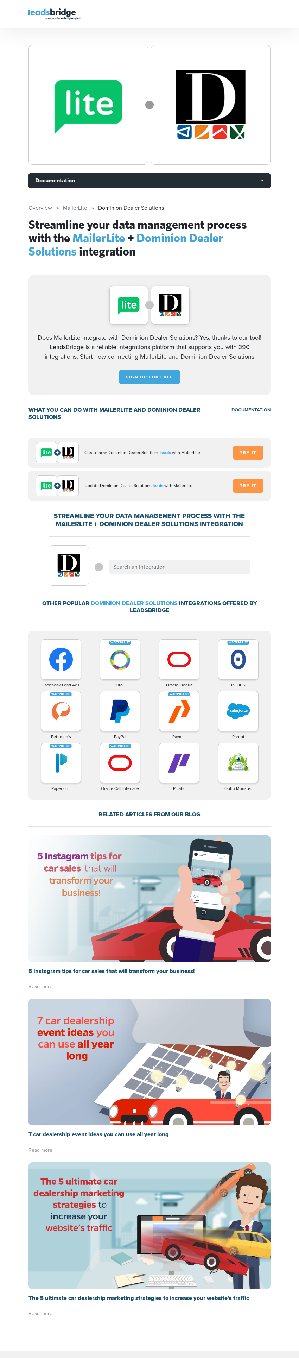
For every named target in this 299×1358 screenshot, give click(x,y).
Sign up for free (149, 377)
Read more (40, 986)
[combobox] (179, 567)
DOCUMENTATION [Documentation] (251, 410)
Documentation (55, 180)
